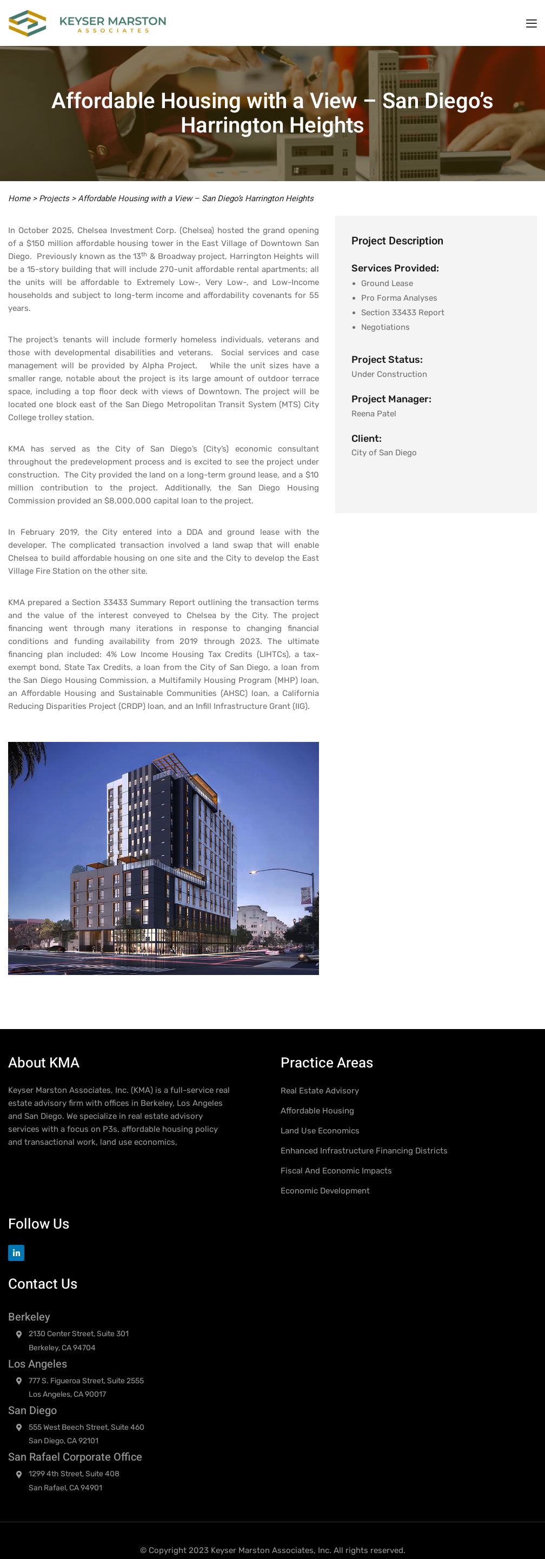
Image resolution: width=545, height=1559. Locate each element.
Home (19, 198)
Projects (54, 198)
